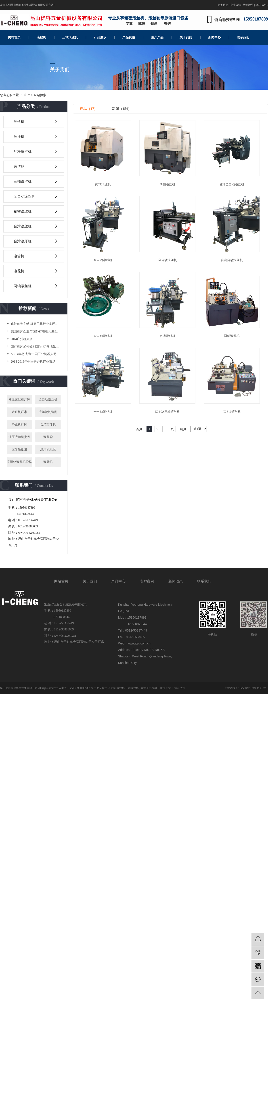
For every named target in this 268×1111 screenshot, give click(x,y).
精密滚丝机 (22, 211)
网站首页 (14, 37)
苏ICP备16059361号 (81, 688)
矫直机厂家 (19, 412)
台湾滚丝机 (22, 226)
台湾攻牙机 (48, 424)
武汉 (247, 688)
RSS (257, 4)
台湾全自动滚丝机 (234, 185)
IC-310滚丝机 (235, 416)
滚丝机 (41, 37)
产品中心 (118, 581)
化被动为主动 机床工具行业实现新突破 (35, 324)
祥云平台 (179, 688)
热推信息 (223, 4)
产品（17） (89, 109)
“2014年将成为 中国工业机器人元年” (35, 354)
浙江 (265, 688)
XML (265, 4)
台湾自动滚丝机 (234, 262)
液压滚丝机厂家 (19, 399)
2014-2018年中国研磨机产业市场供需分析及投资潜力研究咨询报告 (35, 361)
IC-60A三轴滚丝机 (169, 416)
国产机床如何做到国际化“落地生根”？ (35, 346)
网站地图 (248, 4)
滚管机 (19, 256)
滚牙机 (19, 136)
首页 (139, 433)
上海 (253, 688)
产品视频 (128, 37)
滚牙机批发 (48, 449)
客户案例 (147, 581)
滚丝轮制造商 (48, 412)
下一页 (169, 433)
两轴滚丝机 (22, 286)
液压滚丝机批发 (19, 437)
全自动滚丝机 (24, 196)
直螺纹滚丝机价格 (19, 462)
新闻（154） (122, 109)
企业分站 (235, 4)
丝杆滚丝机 (22, 151)
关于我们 (186, 37)
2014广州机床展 (21, 339)
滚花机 (19, 271)
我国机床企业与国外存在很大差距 (34, 331)
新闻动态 (175, 581)
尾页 (183, 433)
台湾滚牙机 (22, 241)
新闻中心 (214, 37)
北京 (259, 688)
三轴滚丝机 (70, 37)
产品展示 (100, 37)
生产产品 (157, 37)
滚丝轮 (19, 166)
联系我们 (243, 37)
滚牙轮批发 (19, 449)
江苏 (241, 688)
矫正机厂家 (19, 424)
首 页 (27, 95)
